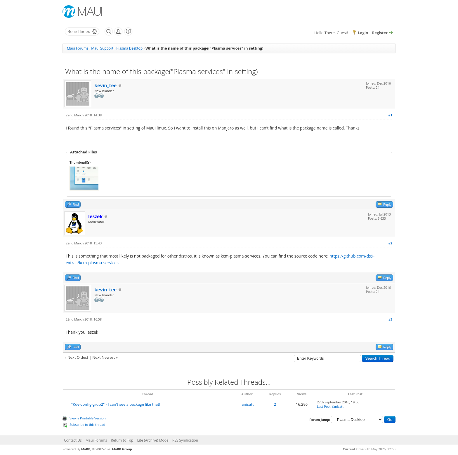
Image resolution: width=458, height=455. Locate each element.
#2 (390, 243)
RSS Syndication (185, 440)
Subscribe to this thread (87, 424)
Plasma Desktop (129, 48)
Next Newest (103, 357)
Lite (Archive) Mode (153, 440)
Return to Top (122, 440)
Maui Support (102, 48)
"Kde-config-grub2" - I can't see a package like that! (115, 404)
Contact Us (73, 440)
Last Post (323, 406)
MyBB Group (122, 449)
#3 (390, 319)
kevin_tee (105, 85)
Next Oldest (77, 357)
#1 (390, 115)
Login (363, 32)
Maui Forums (77, 48)
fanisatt (247, 404)
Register (380, 32)
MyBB (85, 449)
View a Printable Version (88, 418)
